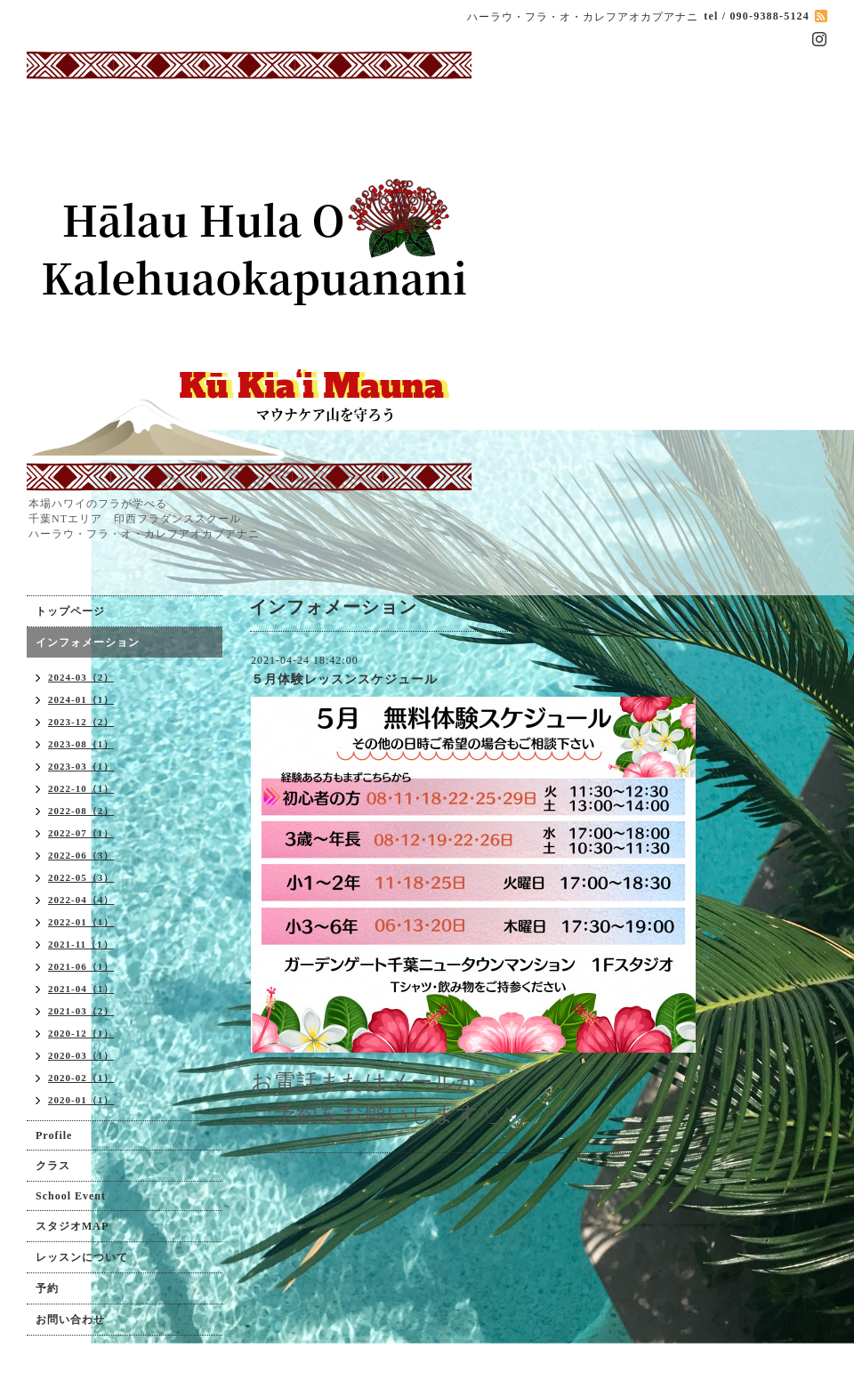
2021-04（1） (81, 988)
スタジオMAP (72, 1226)
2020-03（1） (81, 1055)
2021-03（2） (81, 1010)
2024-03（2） (81, 677)
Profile (54, 1135)
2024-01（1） (81, 699)
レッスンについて (82, 1257)
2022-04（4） (81, 899)
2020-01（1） (81, 1099)
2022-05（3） (81, 877)
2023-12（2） (81, 721)
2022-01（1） (81, 922)
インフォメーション (88, 642)
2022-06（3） (81, 855)
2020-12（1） (81, 1033)
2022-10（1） (81, 788)
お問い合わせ (70, 1319)
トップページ (70, 611)
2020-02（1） (81, 1077)
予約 (47, 1288)
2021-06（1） (81, 966)
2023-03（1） (81, 766)
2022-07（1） (81, 833)
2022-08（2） (81, 810)
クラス (53, 1165)
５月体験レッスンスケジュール (344, 679)
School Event (71, 1196)
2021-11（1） (81, 944)
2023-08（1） (81, 744)
